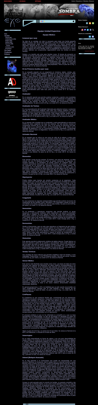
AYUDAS (22, 1)
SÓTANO (38, 1)
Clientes (85, 1)
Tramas (7, 45)
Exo (6, 34)
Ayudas (7, 36)
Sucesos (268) (8, 43)
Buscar (91, 1)
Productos (8, 52)
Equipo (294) (8, 42)
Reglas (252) (8, 40)
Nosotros (79, 1)
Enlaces (7, 54)
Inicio (73, 1)
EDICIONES (8, 1)
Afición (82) (8, 37)
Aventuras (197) (9, 47)
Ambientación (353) (10, 39)
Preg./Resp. (8, 48)
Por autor (8, 50)
